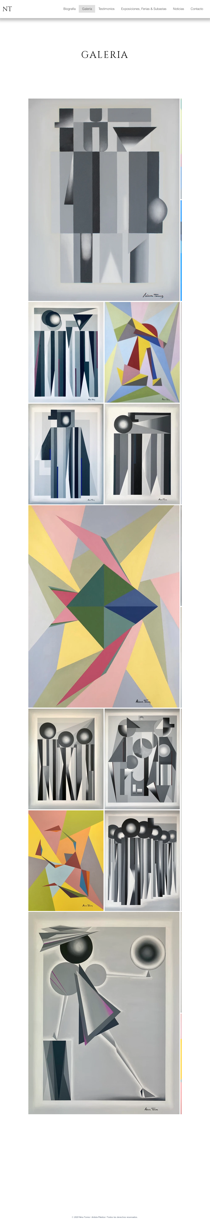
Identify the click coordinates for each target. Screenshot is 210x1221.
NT (7, 9)
